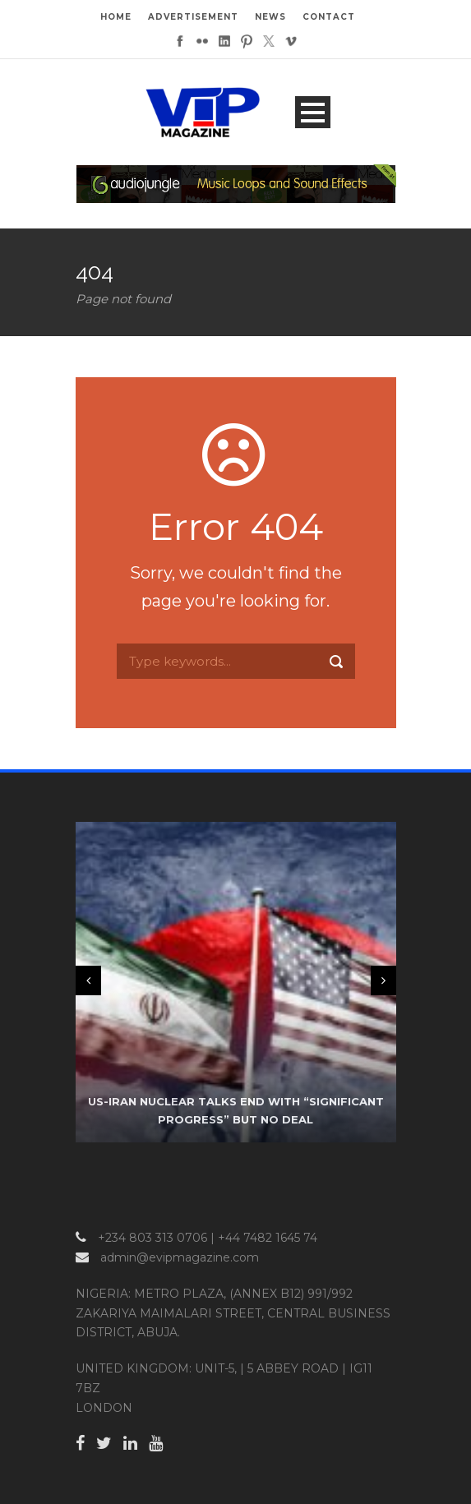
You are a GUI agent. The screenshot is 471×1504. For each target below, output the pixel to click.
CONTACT (328, 17)
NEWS (270, 17)
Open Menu (312, 112)
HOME (116, 17)
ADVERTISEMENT (193, 17)
